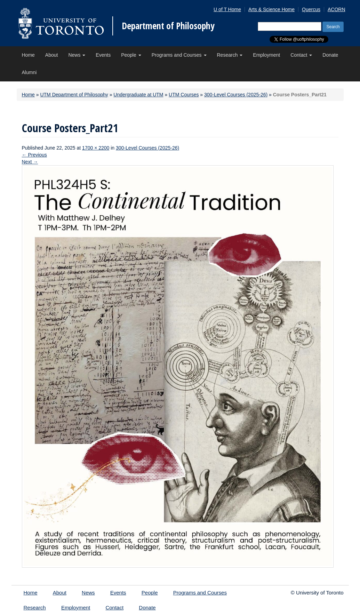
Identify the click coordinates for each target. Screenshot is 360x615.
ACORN (336, 9)
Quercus (311, 9)
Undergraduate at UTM (138, 94)
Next (30, 162)
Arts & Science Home (271, 9)
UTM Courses (184, 94)
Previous (34, 155)
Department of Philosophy (168, 25)
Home (28, 55)
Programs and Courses (179, 55)
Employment (266, 55)
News (76, 55)
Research (230, 55)
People (131, 55)
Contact (301, 55)
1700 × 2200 (95, 148)
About (51, 55)
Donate (330, 55)
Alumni (29, 72)
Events (103, 55)
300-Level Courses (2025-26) (235, 94)
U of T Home (227, 9)
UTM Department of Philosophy (74, 94)
